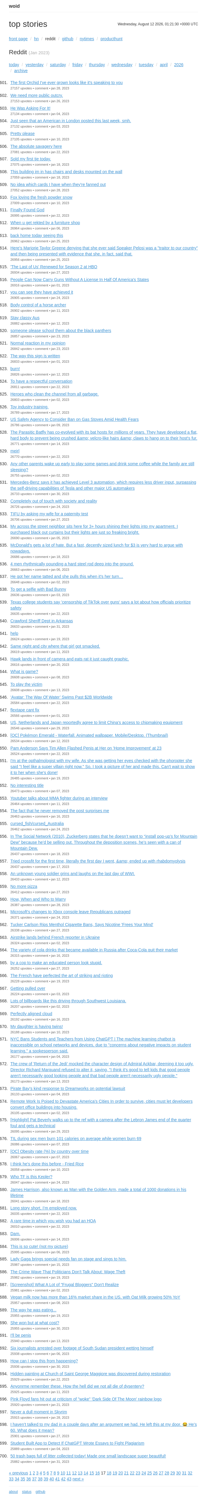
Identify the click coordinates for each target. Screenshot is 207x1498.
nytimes (87, 38)
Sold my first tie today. (30, 158)
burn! (15, 368)
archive (21, 70)
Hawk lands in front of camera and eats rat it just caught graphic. (69, 659)
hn (36, 38)
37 (34, 1479)
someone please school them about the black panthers (60, 330)
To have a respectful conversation (41, 381)
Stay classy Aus (24, 317)
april (164, 64)
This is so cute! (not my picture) (39, 1246)
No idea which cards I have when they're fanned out (58, 184)
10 (63, 1473)
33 (11, 1479)
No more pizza (23, 886)
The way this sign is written (35, 355)
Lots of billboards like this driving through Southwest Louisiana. (68, 1000)
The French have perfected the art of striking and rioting (61, 975)
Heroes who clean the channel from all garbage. (54, 394)
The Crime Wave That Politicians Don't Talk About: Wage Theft (67, 1271)
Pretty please (22, 133)
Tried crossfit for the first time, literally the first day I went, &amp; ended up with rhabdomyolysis (97, 861)
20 (120, 1473)
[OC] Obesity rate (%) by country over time (49, 1151)
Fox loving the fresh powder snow (41, 197)
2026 (178, 64)
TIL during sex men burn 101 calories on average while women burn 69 (75, 1138)
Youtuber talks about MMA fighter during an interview (59, 798)
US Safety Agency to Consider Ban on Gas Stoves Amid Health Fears (74, 419)
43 (69, 1479)
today (14, 64)
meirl (14, 451)
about (13, 1492)
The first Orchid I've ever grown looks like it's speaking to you (66, 82)
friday (77, 64)
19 (115, 1473)
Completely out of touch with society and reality (53, 501)
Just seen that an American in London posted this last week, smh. (70, 120)
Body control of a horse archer (38, 305)
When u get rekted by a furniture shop (45, 222)
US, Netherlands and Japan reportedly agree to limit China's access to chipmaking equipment (96, 722)
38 (40, 1479)
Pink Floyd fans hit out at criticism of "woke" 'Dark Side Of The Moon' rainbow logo (86, 1399)
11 (68, 1473)
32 (190, 1473)
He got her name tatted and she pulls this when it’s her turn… (66, 576)
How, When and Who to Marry (38, 899)
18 (109, 1473)
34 (17, 1479)
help (14, 633)
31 (184, 1473)
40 (51, 1479)
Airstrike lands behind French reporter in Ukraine (55, 937)
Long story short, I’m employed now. (43, 1208)
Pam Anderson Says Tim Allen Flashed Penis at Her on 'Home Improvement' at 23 (86, 748)
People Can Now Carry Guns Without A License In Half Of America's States (79, 279)
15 (91, 1473)
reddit (50, 38)
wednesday (121, 64)
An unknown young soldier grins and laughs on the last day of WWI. (72, 873)
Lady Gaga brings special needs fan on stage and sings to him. (68, 1259)
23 (138, 1473)
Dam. (15, 1233)
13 (80, 1473)
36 (28, 1479)
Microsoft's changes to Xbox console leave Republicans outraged (70, 911)
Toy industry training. (29, 406)
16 (97, 1473)
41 (57, 1479)
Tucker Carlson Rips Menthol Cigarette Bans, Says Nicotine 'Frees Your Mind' (81, 924)
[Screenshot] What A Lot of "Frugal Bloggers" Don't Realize (64, 1284)
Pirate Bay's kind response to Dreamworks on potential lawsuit (67, 1088)
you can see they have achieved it (41, 292)
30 (178, 1473)
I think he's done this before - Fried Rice (47, 1164)
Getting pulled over (27, 988)
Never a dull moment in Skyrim (38, 1411)
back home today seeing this (36, 235)
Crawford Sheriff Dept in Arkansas (41, 620)
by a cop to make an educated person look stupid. (56, 962)
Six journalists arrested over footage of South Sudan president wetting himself (82, 1348)
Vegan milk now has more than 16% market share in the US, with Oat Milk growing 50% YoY (95, 1297)
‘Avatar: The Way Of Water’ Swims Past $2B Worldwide (61, 697)
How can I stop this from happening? (44, 1361)
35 (22, 1479)
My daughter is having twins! (36, 1026)
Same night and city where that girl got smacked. (55, 646)
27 (161, 1473)
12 (74, 1473)
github (67, 38)
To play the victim (26, 684)
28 (167, 1473)
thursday (97, 64)
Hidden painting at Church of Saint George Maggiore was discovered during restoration (90, 1373)
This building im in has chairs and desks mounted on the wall (66, 171)
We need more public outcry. (36, 95)
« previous (18, 1473)
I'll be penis (20, 1335)
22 (132, 1473)
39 (46, 1479)
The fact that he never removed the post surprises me (59, 810)
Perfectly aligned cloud (31, 1013)
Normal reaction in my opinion (37, 343)
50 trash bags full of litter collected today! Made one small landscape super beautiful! (88, 1456)
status (26, 1492)
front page (18, 38)
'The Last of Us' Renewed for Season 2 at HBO (53, 266)
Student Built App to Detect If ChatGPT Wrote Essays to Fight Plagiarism (77, 1443)
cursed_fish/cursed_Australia (37, 823)
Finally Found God (27, 209)
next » (78, 1479)
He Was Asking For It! (30, 108)
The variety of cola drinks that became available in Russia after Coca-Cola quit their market (94, 950)
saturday (58, 64)
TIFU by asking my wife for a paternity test (49, 513)
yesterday (35, 64)
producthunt (111, 38)
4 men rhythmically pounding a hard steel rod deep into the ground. (72, 564)
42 (63, 1479)
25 (149, 1473)
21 (126, 1473)
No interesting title (27, 785)
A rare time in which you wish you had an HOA (53, 1220)
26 (155, 1473)
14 (86, 1473)
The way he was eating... (33, 1310)
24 (143, 1473)
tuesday (146, 64)
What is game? (24, 671)
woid (14, 6)
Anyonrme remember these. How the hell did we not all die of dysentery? (77, 1386)
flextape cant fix (24, 710)
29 (172, 1473)
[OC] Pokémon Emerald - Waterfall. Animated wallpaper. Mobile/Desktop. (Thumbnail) (89, 735)
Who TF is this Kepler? (31, 1176)
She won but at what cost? (34, 1322)
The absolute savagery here (36, 146)
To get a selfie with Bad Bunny (38, 589)
